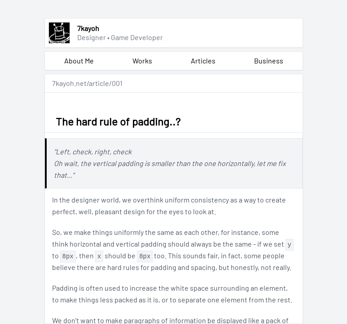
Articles (203, 60)
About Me (79, 60)
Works (142, 60)
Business (268, 60)
